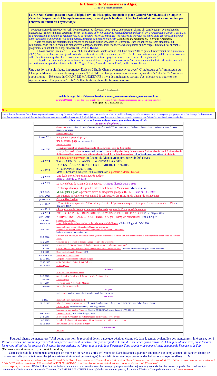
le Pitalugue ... (62, 265)
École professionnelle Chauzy (69, 151)
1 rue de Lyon (62, 279)
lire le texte (169, 154)
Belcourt (60, 330)
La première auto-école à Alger (70, 310)
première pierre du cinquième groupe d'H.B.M (106, 191)
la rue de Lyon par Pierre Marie (70, 272)
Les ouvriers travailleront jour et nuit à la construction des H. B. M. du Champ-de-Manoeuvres (107, 195)
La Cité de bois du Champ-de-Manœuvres (79, 183)
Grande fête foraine (66, 199)
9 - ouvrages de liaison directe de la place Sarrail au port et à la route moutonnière (92, 245)
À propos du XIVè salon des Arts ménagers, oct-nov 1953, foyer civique (88, 316)
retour (110, 110)
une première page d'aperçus (71, 137)
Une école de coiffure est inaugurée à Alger (79, 175)
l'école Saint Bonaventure (67, 255)
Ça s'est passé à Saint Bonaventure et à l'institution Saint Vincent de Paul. (88, 248)
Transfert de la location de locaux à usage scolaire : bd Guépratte (85, 241)
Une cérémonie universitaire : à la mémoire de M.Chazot (87, 223)
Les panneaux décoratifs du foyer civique (74, 258)
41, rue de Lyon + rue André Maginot (72, 283)
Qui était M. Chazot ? (65, 220)
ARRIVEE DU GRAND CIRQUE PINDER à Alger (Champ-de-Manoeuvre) (98, 216)
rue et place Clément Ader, (68, 286)
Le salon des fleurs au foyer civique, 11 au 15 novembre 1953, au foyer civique (91, 320)
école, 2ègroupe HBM (66, 148)
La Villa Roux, (63, 306)
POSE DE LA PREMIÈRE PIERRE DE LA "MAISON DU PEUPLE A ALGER (100, 213)
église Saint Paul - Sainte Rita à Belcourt (74, 262)
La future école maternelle (70, 157)
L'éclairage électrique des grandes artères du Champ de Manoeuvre (93, 188)
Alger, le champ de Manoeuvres (70, 303)
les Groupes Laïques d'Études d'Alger (73, 323)
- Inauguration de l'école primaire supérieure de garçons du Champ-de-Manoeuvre (101, 209)
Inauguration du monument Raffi (70, 299)
